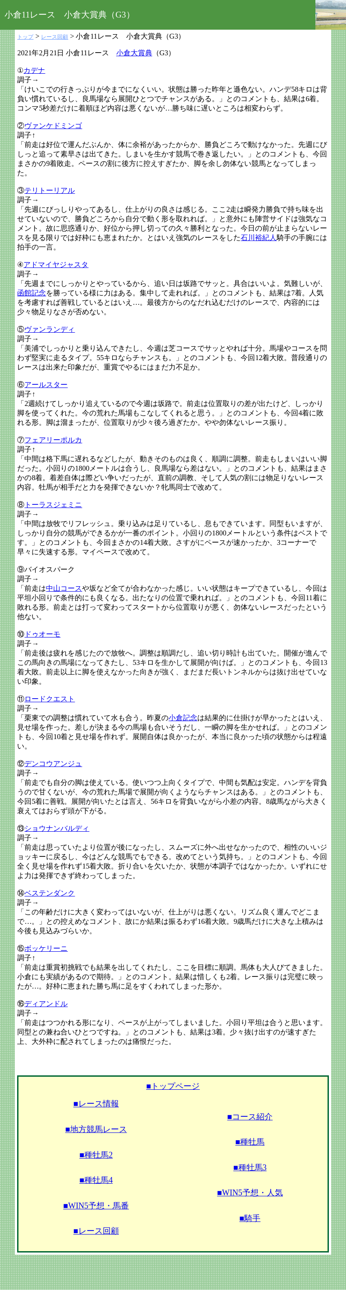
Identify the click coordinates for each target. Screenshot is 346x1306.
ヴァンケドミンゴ (53, 125)
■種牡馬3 (250, 1167)
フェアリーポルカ (53, 440)
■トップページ (173, 1086)
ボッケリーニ (46, 948)
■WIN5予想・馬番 (96, 1205)
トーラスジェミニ (53, 504)
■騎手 (249, 1218)
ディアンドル (46, 1003)
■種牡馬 (249, 1141)
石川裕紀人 (259, 237)
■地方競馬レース (96, 1129)
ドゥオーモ (42, 634)
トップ (25, 37)
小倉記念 (182, 718)
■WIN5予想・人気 (250, 1192)
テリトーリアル (49, 190)
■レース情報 (96, 1103)
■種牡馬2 (96, 1154)
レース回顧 (54, 37)
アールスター (46, 384)
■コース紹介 (250, 1116)
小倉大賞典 (134, 53)
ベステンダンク (49, 893)
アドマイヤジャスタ (55, 264)
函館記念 (31, 293)
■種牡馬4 (96, 1180)
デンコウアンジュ (53, 763)
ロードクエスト (49, 699)
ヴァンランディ (49, 329)
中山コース (64, 588)
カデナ (34, 70)
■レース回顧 (96, 1230)
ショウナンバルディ (56, 828)
